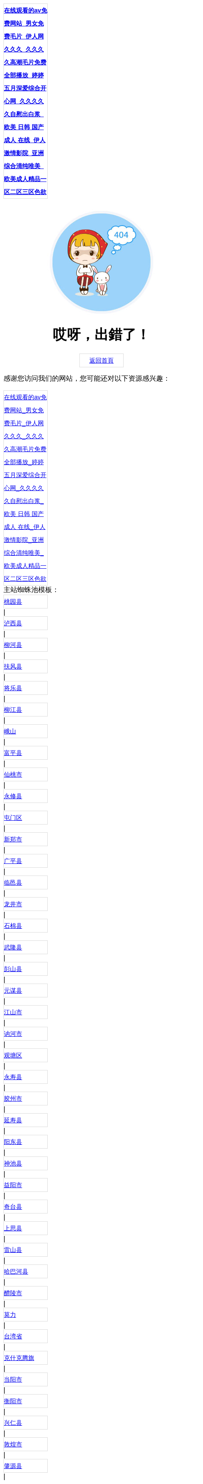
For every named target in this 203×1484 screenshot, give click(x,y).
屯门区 (13, 817)
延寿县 (13, 1120)
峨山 (10, 731)
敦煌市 (13, 1444)
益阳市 (13, 1184)
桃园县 (13, 601)
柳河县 (13, 644)
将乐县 (13, 688)
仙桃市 (13, 774)
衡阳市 (13, 1401)
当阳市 (13, 1379)
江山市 (13, 1012)
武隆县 (13, 947)
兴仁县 (13, 1422)
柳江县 (13, 709)
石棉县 (13, 925)
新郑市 (13, 839)
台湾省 (13, 1336)
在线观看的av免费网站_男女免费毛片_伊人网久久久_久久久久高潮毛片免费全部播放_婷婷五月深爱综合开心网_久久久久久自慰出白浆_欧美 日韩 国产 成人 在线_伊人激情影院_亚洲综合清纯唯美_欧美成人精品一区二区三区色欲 (25, 101)
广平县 (13, 860)
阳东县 (13, 1141)
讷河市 (13, 1033)
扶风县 (13, 666)
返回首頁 (101, 360)
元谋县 (13, 990)
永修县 (13, 796)
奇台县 (13, 1206)
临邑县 (13, 882)
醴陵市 (13, 1293)
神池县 (13, 1163)
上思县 (13, 1228)
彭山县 (13, 968)
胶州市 (13, 1098)
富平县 (13, 752)
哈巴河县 (16, 1271)
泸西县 (13, 623)
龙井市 (13, 904)
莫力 (10, 1314)
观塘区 (13, 1055)
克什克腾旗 (19, 1357)
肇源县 (13, 1465)
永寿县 (13, 1076)
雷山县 (13, 1249)
